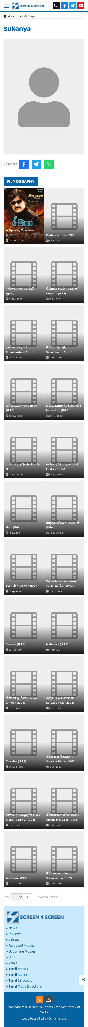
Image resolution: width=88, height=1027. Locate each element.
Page (7, 897)
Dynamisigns (58, 1018)
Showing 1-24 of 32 (48, 897)
